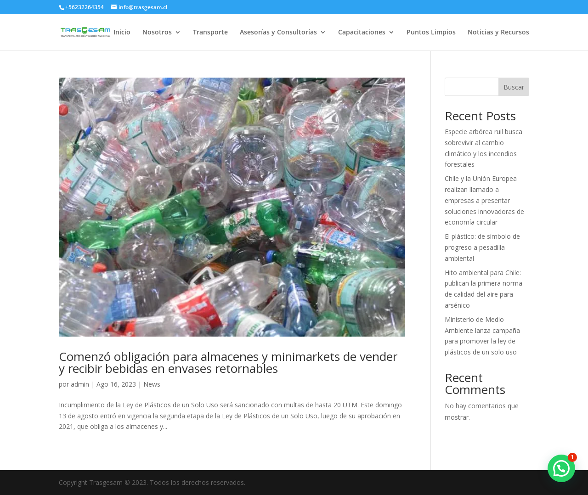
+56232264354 (84, 7)
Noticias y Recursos (498, 32)
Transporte (210, 32)
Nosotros (157, 32)
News (151, 384)
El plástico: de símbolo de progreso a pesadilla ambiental (482, 247)
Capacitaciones (361, 32)
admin (80, 384)
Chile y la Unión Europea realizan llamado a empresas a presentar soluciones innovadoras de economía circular (484, 200)
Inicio (121, 32)
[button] (561, 468)
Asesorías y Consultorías (278, 32)
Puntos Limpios (431, 32)
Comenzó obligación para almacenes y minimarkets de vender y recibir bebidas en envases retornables (228, 362)
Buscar (513, 87)
